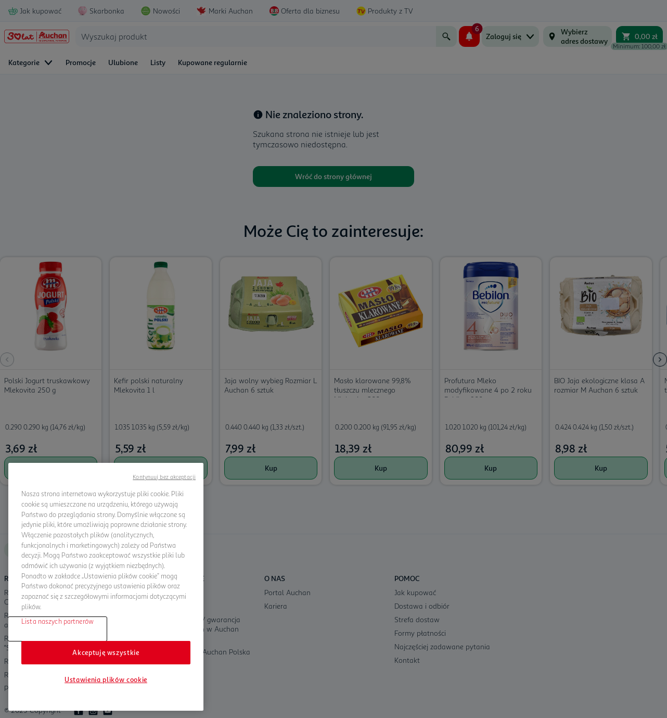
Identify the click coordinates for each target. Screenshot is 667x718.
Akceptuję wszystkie (105, 652)
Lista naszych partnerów (57, 621)
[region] (105, 587)
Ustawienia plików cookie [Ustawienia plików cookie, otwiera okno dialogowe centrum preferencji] (106, 679)
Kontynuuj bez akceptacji (164, 476)
